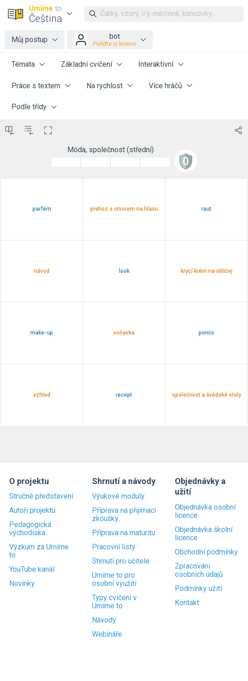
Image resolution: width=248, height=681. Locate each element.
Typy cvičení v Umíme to (114, 602)
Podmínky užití (198, 589)
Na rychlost (104, 85)
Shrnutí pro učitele (121, 561)
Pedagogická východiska (30, 529)
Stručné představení (41, 496)
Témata (23, 64)
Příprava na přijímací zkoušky (124, 514)
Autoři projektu (32, 510)
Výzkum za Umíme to (39, 551)
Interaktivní (155, 64)
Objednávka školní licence (203, 534)
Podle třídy (29, 106)
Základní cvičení (86, 64)
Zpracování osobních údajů (199, 570)
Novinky (22, 584)
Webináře (107, 634)
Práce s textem (35, 85)
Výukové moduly (118, 496)
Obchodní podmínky (206, 552)
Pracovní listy (113, 547)
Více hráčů (165, 85)
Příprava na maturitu (123, 533)
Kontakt (187, 603)
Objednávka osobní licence (205, 511)
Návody (104, 620)
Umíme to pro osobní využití (114, 579)
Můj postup (29, 39)
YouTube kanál (31, 569)
